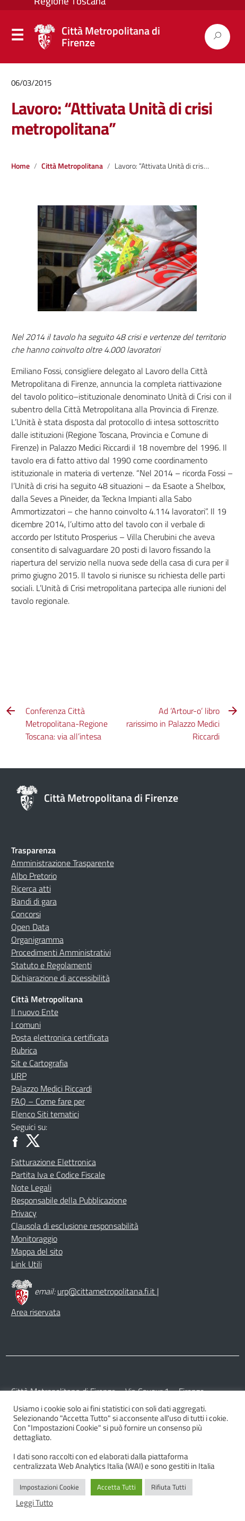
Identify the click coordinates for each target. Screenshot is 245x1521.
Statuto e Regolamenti (51, 965)
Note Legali (31, 1187)
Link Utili (26, 1264)
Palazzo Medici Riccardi (51, 1088)
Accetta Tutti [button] (116, 1487)
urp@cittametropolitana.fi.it (107, 1291)
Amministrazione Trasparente (62, 863)
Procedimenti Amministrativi (61, 952)
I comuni (26, 1024)
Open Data (30, 926)
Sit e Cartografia (39, 1063)
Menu (17, 37)
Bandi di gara (34, 901)
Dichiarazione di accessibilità (60, 977)
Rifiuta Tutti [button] (168, 1487)
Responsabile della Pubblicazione (69, 1200)
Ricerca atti (31, 888)
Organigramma (37, 939)
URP (19, 1075)
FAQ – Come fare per (48, 1101)
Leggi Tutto (34, 1503)
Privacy (24, 1213)
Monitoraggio (34, 1238)
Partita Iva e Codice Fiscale (58, 1174)
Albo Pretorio (34, 875)
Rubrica (24, 1050)
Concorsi (26, 914)
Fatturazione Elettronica (53, 1162)
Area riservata (35, 1312)
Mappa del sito (37, 1251)
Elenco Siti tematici (45, 1114)
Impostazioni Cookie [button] (49, 1487)
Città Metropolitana (72, 166)
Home (20, 166)
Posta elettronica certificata (60, 1037)
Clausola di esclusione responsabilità (74, 1225)
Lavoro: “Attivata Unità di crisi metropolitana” (111, 118)
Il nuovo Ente (34, 1011)
